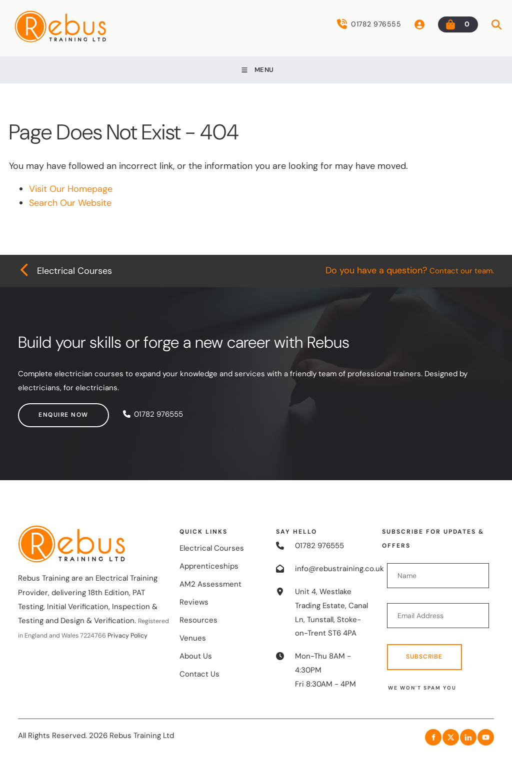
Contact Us (200, 674)
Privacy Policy (128, 636)
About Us (196, 656)
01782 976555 (369, 24)
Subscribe (424, 657)
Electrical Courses (212, 548)
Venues (193, 638)
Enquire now (43, 410)
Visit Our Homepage (70, 189)
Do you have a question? (410, 270)
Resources (199, 620)
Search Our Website (70, 203)
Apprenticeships (209, 566)
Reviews (194, 602)
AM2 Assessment (211, 584)
